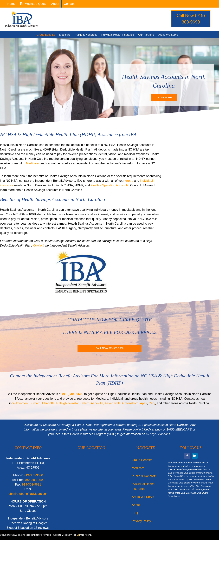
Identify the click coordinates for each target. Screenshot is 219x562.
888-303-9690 (34, 480)
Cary (152, 403)
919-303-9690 (33, 475)
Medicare (32, 163)
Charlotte (48, 403)
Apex (143, 403)
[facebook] (187, 456)
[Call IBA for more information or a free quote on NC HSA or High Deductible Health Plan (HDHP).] (109, 348)
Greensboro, (130, 403)
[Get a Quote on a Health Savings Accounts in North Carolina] (164, 97)
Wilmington (20, 403)
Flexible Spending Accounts (109, 185)
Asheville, (97, 403)
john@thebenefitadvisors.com (28, 493)
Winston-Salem (78, 403)
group (129, 180)
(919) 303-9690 (72, 394)
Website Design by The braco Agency (72, 535)
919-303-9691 (31, 484)
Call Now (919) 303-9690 (191, 18)
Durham (34, 403)
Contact (38, 245)
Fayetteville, (113, 403)
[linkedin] (195, 456)
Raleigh (61, 403)
